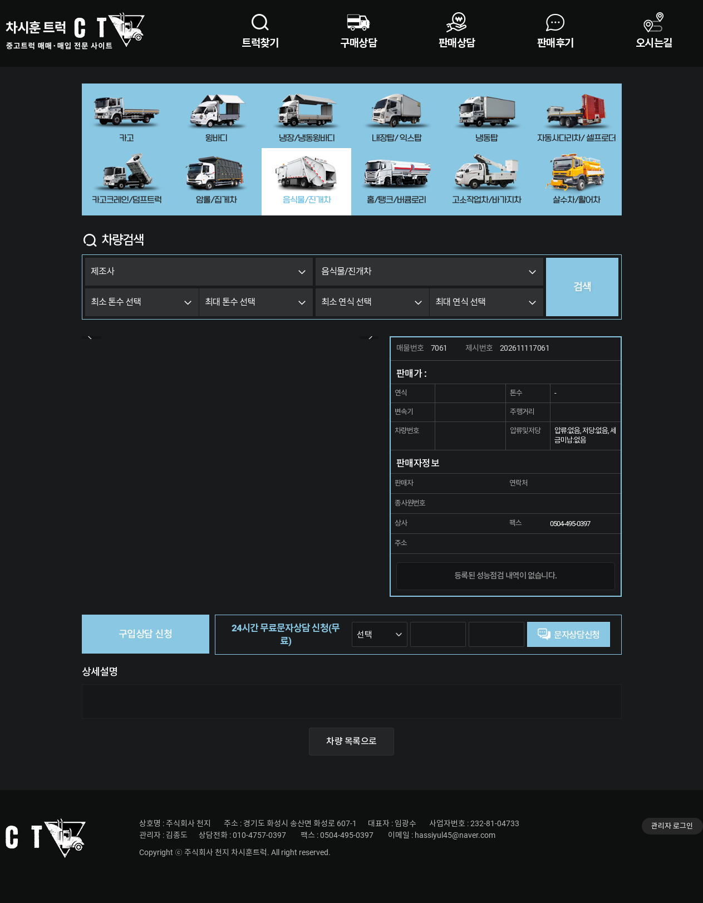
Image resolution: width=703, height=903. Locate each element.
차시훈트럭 (75, 30)
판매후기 (555, 43)
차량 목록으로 (351, 741)
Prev (91, 336)
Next (368, 336)
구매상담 (358, 43)
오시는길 (654, 43)
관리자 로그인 (672, 826)
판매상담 (457, 43)
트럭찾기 (260, 43)
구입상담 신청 (145, 634)
